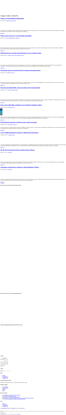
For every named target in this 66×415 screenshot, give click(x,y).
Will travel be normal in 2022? (10, 396)
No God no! (15, 124)
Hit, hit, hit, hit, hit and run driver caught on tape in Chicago (17, 150)
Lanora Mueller (5, 395)
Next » (3, 183)
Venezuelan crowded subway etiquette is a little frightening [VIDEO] (19, 167)
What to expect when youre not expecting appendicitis (15, 35)
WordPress (14, 408)
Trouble (14, 20)
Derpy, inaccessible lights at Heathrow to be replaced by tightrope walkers (21, 105)
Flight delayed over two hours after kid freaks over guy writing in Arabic (20, 53)
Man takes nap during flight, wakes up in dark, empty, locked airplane (20, 87)
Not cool (12, 72)
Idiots (12, 20)
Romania (4, 388)
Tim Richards (5, 397)
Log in (4, 375)
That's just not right (18, 55)
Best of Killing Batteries (10, 38)
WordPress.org (5, 378)
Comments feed (5, 377)
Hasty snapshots (5, 387)
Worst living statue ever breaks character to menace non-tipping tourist (20, 70)
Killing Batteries (4, 408)
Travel (4, 389)
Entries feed (5, 376)
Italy (3, 390)
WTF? (23, 55)
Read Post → (2, 33)
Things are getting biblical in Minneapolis (12, 18)
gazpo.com (22, 408)
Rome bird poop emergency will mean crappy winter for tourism (18, 122)
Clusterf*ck (8, 20)
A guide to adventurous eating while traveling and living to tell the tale (21, 398)
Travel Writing (5, 386)
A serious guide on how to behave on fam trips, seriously (15, 399)
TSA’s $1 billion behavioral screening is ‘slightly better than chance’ (19, 132)
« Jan (1, 366)
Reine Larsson (5, 398)
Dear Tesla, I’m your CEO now (14, 395)
